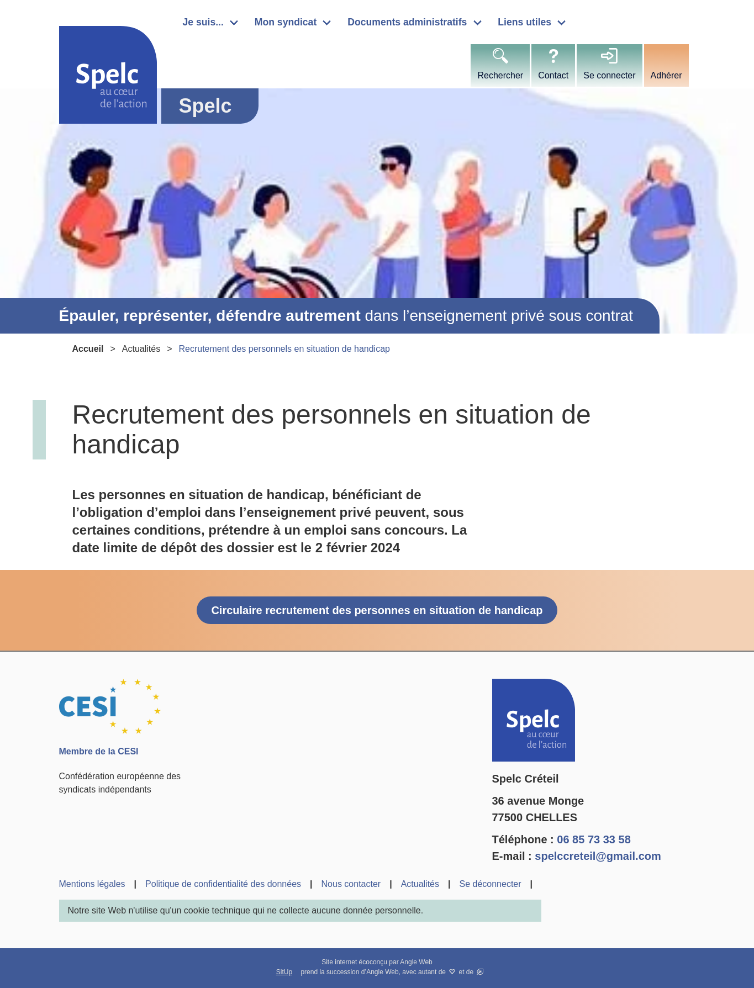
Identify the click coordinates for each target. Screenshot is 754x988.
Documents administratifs (407, 22)
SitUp (284, 972)
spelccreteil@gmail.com (598, 856)
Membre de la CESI (99, 751)
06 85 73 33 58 (593, 839)
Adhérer (666, 75)
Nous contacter (351, 884)
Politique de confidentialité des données (223, 884)
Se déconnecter (490, 884)
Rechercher (500, 75)
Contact (553, 75)
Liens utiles (524, 22)
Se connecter (609, 75)
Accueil (88, 348)
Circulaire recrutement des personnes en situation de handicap (376, 610)
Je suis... (203, 22)
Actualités (141, 348)
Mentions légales (92, 884)
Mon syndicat (286, 22)
